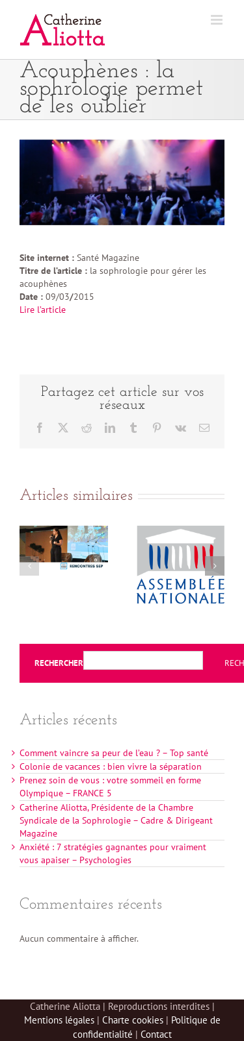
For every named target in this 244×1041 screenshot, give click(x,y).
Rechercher (58, 663)
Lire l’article (43, 309)
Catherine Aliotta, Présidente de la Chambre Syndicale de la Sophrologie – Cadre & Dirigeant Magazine (116, 820)
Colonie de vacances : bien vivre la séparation (111, 766)
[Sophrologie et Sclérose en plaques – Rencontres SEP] (64, 531)
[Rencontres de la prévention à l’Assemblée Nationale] (181, 531)
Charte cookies (132, 1020)
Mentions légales (59, 1020)
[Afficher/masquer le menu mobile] (217, 20)
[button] (29, 566)
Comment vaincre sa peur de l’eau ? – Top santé (114, 753)
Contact (156, 1034)
